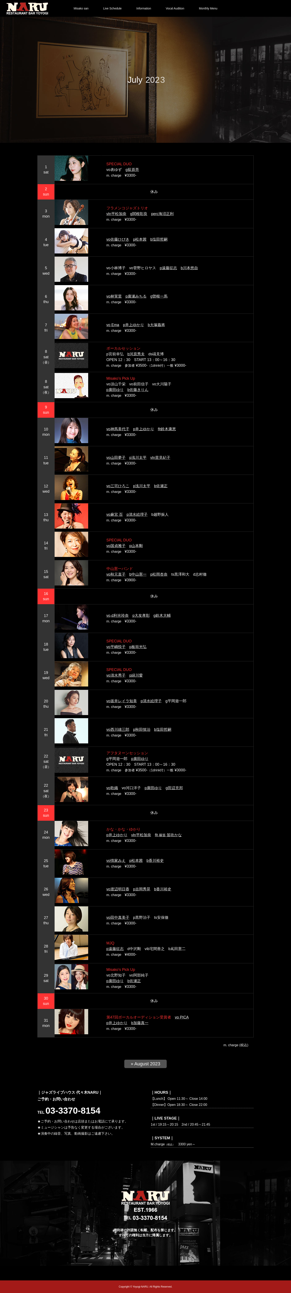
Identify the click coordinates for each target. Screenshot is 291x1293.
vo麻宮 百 (114, 514)
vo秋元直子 (116, 574)
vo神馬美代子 (117, 429)
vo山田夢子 (116, 458)
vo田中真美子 (117, 917)
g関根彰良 (138, 214)
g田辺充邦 (174, 788)
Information (143, 8)
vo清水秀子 (116, 675)
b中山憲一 (138, 574)
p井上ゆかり (133, 325)
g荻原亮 (132, 170)
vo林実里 (114, 296)
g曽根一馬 (159, 296)
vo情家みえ (116, 860)
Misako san (81, 8)
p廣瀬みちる (136, 296)
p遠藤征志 (168, 268)
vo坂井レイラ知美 (121, 701)
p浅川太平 (138, 458)
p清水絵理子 (137, 514)
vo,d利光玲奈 (117, 615)
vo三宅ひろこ (117, 486)
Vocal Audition (175, 8)
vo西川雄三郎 (117, 729)
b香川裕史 (155, 860)
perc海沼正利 (162, 214)
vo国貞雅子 (116, 546)
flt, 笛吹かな (168, 835)
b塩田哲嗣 (159, 239)
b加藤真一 (139, 1023)
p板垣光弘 (138, 647)
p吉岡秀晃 (141, 889)
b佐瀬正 (161, 486)
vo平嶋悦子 (116, 647)
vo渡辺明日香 (117, 889)
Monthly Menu (208, 8)
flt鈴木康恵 (167, 429)
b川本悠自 (189, 268)
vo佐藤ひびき (117, 239)
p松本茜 (140, 239)
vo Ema (112, 325)
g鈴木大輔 (162, 615)
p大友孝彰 (141, 615)
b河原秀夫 (136, 354)
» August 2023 (145, 1063)
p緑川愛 (136, 675)
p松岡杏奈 (159, 574)
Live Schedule (112, 8)
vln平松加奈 (116, 214)
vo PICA (182, 1017)
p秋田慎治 (141, 729)
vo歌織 (112, 788)
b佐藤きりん (137, 390)
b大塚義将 (156, 325)
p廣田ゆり (115, 390)
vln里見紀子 (160, 458)
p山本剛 (136, 546)
